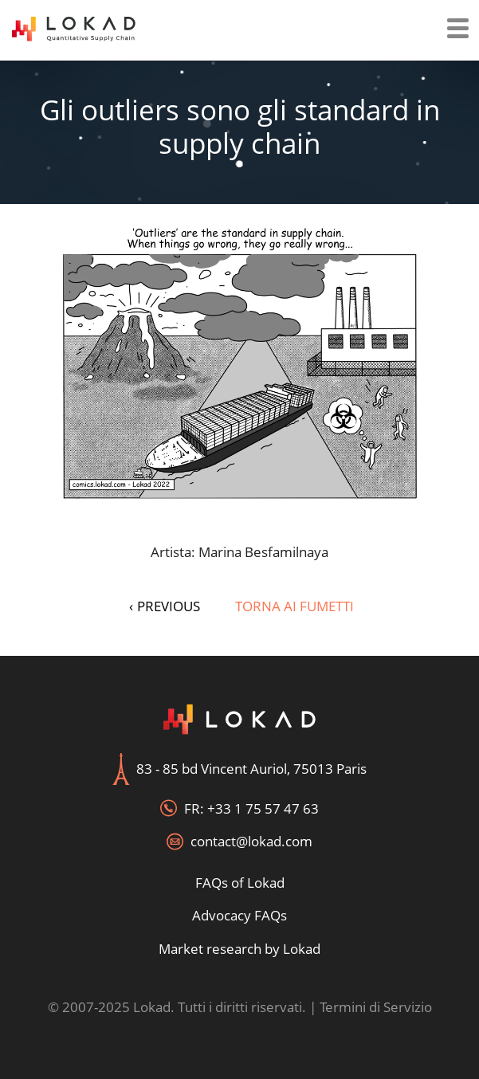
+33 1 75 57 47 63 (263, 808)
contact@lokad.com (251, 841)
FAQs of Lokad (240, 882)
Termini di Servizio (376, 1007)
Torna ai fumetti (294, 606)
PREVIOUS (164, 606)
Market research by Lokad (239, 949)
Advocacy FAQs (239, 915)
